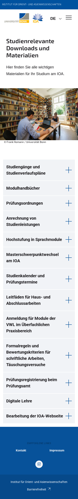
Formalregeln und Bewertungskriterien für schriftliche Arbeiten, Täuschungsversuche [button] (28, 355)
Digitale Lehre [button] (19, 400)
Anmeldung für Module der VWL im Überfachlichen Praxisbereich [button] (31, 324)
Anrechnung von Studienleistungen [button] (23, 221)
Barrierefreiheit (39, 489)
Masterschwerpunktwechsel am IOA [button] (32, 257)
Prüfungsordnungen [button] (24, 203)
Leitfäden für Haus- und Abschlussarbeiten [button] (28, 300)
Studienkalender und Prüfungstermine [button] (25, 279)
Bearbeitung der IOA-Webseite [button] (34, 415)
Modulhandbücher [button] (23, 188)
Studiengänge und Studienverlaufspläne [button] (26, 170)
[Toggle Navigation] (69, 18)
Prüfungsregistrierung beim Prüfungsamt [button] (31, 382)
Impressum (57, 450)
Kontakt (21, 450)
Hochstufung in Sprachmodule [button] (34, 239)
